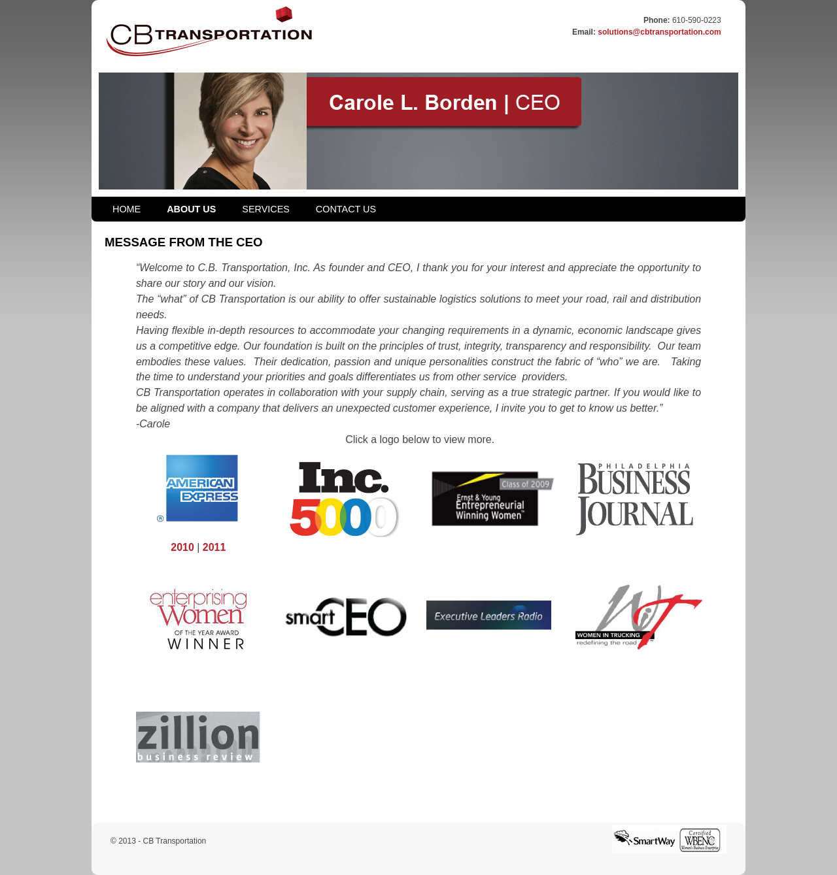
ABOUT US (191, 209)
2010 (182, 547)
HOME (126, 209)
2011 (214, 547)
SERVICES (266, 209)
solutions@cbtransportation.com (659, 32)
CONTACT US (346, 209)
